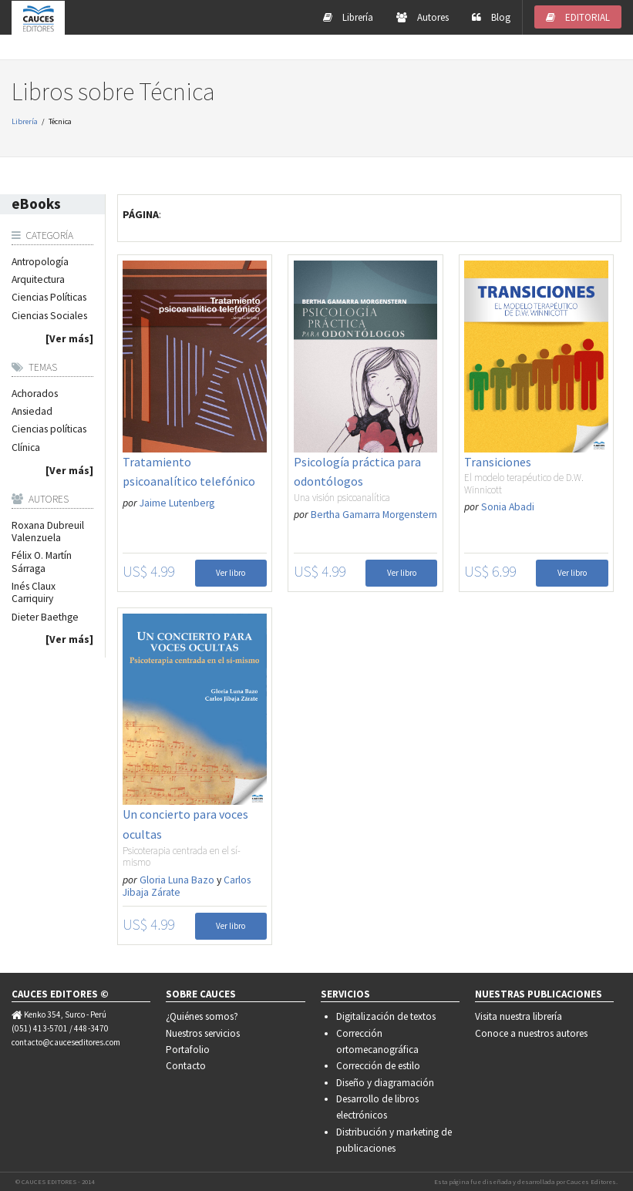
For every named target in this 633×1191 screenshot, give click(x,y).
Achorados (35, 394)
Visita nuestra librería (518, 1016)
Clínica (26, 448)
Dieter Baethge (45, 617)
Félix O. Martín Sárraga (42, 562)
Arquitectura (38, 280)
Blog (491, 17)
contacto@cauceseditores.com (66, 1042)
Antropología (40, 262)
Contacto (186, 1065)
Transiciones (497, 461)
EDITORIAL (578, 17)
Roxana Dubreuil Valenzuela (48, 532)
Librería (348, 17)
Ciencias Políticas (49, 297)
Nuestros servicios (203, 1033)
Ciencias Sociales (49, 316)
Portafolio (188, 1049)
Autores (422, 17)
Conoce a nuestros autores (531, 1033)
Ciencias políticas (49, 429)
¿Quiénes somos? (202, 1016)
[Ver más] (69, 339)
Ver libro (230, 572)
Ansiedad (32, 411)
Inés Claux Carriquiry (34, 592)
